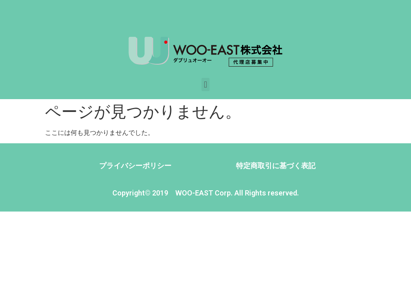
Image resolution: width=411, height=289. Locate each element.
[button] (205, 84)
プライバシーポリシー (135, 165)
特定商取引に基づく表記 (275, 165)
